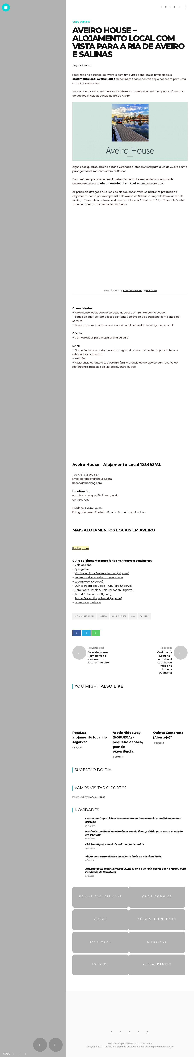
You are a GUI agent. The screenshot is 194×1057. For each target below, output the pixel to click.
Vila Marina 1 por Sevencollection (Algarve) (102, 573)
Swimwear (100, 941)
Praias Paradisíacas (100, 896)
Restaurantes (157, 964)
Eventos (100, 964)
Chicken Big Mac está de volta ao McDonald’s (114, 844)
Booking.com (93, 483)
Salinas (144, 616)
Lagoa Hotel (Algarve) (89, 581)
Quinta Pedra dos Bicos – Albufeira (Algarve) (103, 586)
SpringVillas (82, 569)
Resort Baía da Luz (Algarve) (93, 594)
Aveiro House (93, 508)
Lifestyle (157, 941)
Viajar (100, 919)
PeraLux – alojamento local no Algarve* (89, 737)
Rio (133, 616)
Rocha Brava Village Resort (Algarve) (98, 598)
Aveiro (103, 616)
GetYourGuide (97, 797)
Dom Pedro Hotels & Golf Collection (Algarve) (104, 590)
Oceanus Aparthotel (88, 602)
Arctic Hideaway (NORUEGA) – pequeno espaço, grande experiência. (128, 742)
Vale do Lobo (83, 565)
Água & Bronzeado (157, 919)
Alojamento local (84, 616)
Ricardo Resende (132, 290)
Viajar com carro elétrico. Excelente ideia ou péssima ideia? (123, 856)
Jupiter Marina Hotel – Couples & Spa (99, 577)
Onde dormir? (81, 21)
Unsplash (151, 290)
